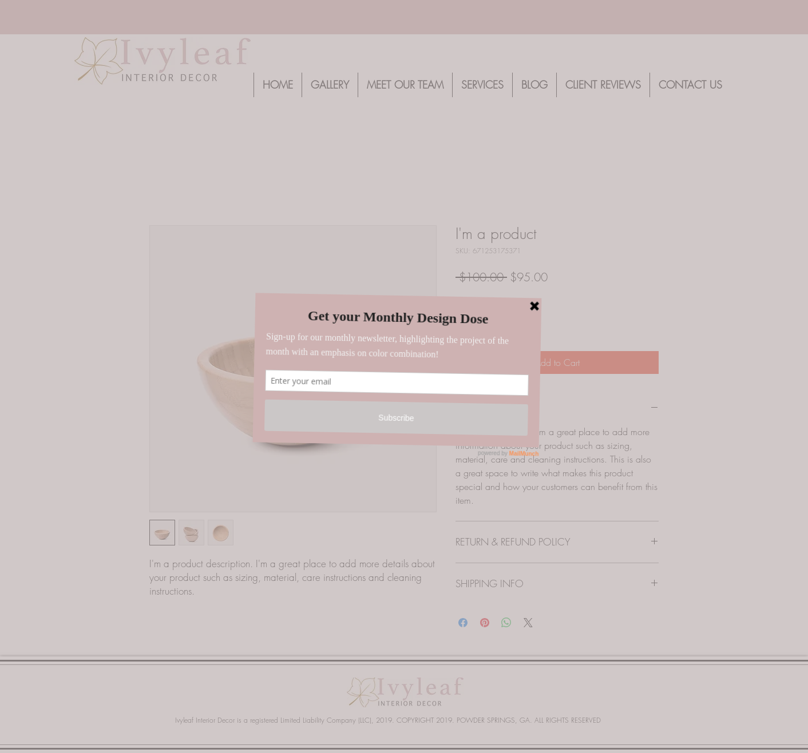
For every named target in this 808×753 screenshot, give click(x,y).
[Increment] (499, 322)
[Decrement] (464, 322)
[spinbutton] (482, 322)
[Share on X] (528, 623)
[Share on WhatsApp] (506, 623)
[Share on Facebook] (463, 623)
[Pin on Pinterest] (485, 623)
